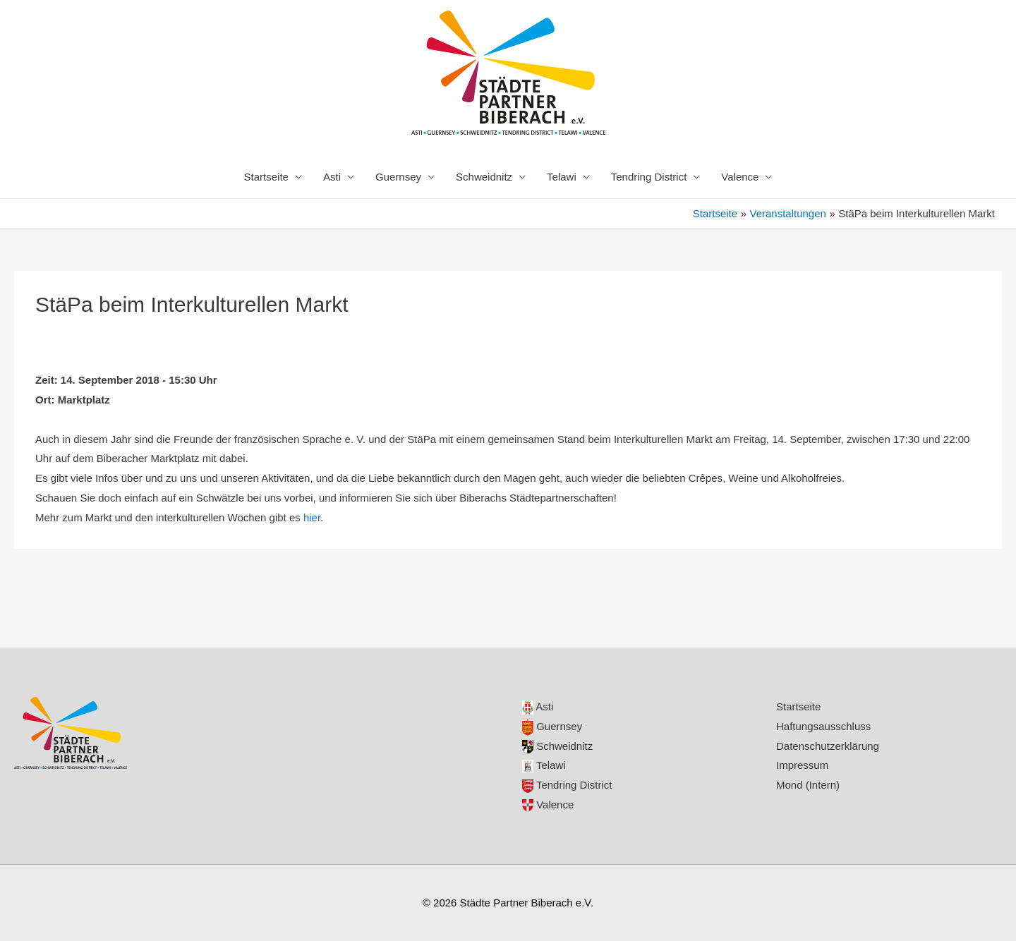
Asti (332, 177)
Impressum (802, 765)
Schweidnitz (484, 177)
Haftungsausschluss (823, 726)
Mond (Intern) (808, 785)
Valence (739, 177)
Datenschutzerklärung (827, 746)
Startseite (266, 177)
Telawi (561, 177)
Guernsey (398, 177)
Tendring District (649, 177)
